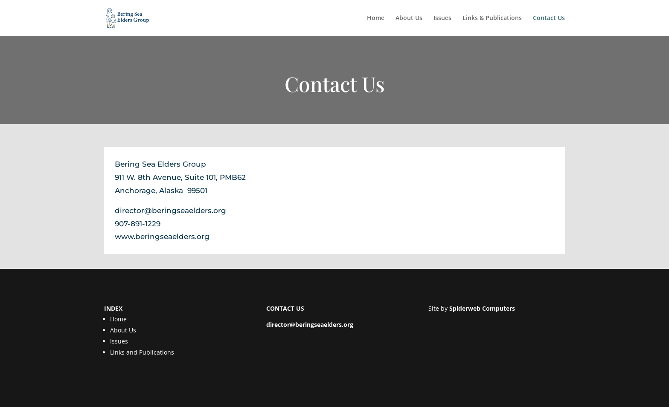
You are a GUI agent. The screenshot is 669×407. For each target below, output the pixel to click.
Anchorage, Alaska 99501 (161, 190)
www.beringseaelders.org (162, 236)
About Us (409, 18)
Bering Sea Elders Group (160, 164)
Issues (442, 18)
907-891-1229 (137, 223)
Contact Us (549, 18)
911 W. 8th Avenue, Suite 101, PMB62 (180, 177)
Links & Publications (492, 18)
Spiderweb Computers (482, 308)
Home (375, 18)
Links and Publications (142, 352)
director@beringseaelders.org (170, 210)
